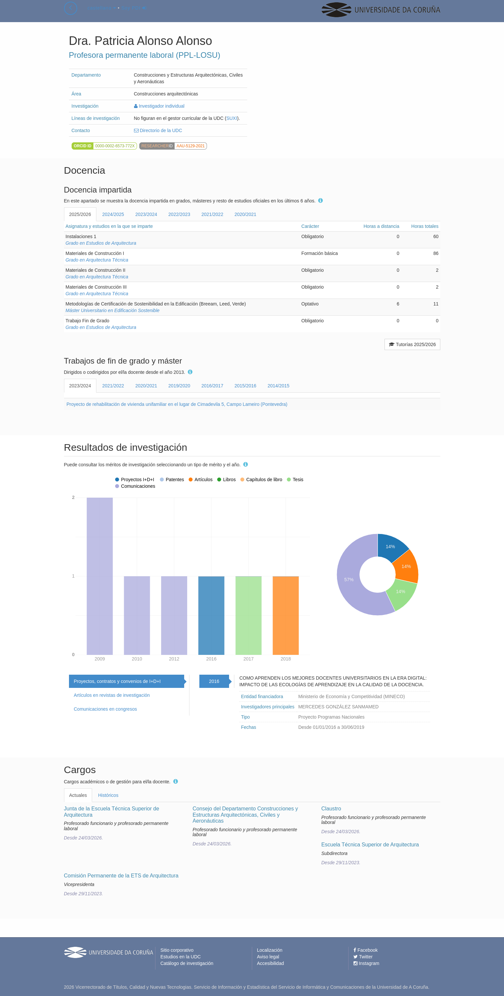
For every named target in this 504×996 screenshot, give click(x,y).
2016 (214, 681)
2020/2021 (245, 214)
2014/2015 (278, 385)
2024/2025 (113, 214)
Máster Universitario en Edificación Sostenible (113, 310)
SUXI (231, 118)
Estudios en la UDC (180, 956)
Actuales (78, 795)
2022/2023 (179, 214)
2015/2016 (245, 385)
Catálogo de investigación (186, 963)
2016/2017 (212, 385)
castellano (101, 14)
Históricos (108, 795)
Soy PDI (134, 14)
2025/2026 (80, 214)
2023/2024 (146, 214)
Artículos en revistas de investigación (112, 695)
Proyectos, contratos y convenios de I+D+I (117, 681)
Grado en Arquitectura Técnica (97, 260)
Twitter (363, 956)
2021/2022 (212, 214)
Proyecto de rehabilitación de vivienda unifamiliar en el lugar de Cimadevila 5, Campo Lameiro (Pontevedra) (177, 404)
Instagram (366, 963)
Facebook (365, 950)
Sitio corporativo (176, 950)
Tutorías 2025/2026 (412, 344)
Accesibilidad (270, 963)
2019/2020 (179, 385)
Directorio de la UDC (158, 130)
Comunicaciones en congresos (105, 709)
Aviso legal (268, 956)
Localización (270, 950)
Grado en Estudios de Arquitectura (101, 243)
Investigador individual (159, 106)
